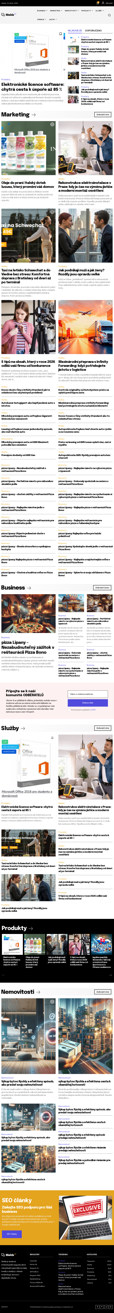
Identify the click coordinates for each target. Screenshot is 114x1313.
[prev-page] (4, 975)
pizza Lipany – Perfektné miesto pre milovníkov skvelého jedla (98, 621)
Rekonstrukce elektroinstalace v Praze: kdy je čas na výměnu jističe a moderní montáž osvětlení (96, 65)
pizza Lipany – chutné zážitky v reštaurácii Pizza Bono (99, 655)
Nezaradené (7, 439)
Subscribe (87, 703)
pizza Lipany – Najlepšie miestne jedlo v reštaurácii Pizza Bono (98, 671)
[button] (109, 15)
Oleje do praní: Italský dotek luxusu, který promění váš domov (95, 51)
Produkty (5, 79)
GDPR (93, 710)
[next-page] (110, 975)
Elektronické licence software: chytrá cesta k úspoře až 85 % (69, 1266)
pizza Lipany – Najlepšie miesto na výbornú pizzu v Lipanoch (71, 621)
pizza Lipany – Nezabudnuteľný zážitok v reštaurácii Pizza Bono (27, 648)
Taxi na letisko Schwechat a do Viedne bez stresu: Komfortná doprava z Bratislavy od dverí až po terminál (96, 79)
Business (5, 465)
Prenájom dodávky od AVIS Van (18, 455)
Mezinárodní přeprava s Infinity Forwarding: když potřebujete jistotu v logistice (83, 366)
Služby (83, 58)
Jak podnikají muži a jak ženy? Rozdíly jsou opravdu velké (95, 91)
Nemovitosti (7, 1077)
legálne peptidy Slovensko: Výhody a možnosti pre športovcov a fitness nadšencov (102, 962)
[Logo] (8, 15)
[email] (88, 694)
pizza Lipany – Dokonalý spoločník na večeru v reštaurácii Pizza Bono (69, 655)
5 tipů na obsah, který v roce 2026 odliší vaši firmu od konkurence (95, 101)
